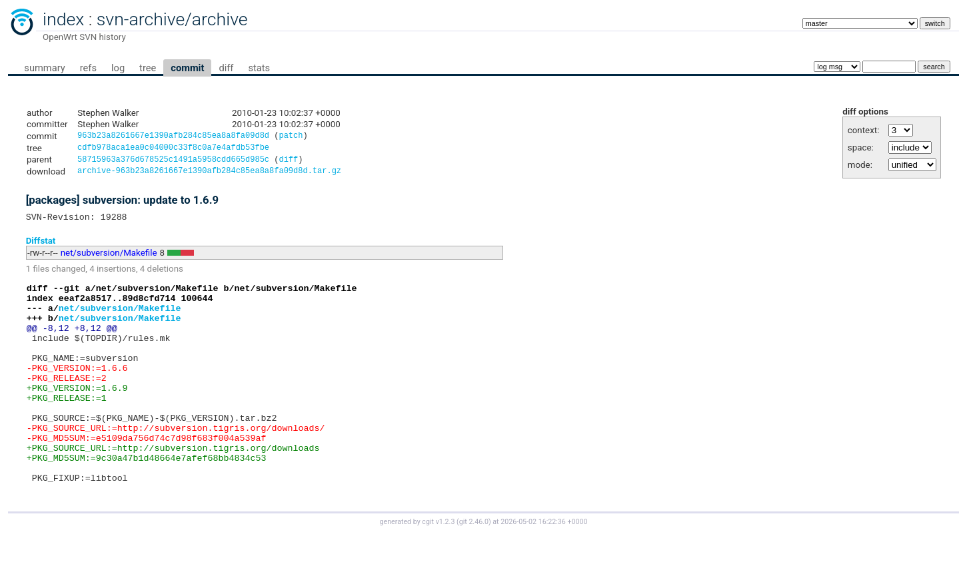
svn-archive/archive (172, 19)
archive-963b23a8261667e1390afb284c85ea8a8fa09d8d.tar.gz (209, 175)
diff (226, 68)
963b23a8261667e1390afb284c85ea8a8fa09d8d (173, 137)
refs (88, 68)
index (63, 19)
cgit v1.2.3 (438, 569)
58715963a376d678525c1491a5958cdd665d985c (173, 162)
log (118, 68)
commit (187, 68)
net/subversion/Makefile (109, 259)
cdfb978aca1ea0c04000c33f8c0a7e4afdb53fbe (173, 149)
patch (291, 137)
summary (44, 68)
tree (147, 68)
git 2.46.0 (473, 569)
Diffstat (41, 247)
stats (259, 68)
